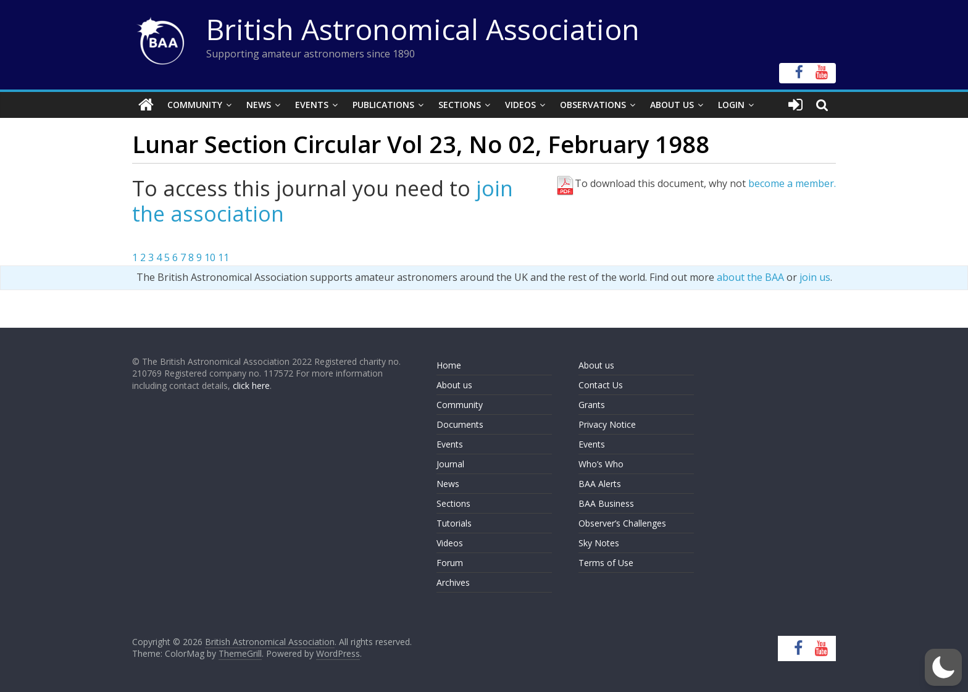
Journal (450, 464)
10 (209, 257)
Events (311, 104)
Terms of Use (605, 563)
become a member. (792, 183)
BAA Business (606, 503)
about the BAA (750, 277)
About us (454, 385)
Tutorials (454, 523)
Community (194, 104)
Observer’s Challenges (622, 523)
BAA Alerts (599, 484)
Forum (449, 563)
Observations (593, 104)
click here (251, 385)
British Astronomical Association (423, 29)
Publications (383, 104)
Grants (591, 405)
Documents (459, 424)
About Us (672, 104)
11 (223, 257)
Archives (453, 582)
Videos (520, 104)
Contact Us (600, 385)
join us (814, 277)
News (258, 104)
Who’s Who (601, 464)
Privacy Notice (607, 424)
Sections (459, 104)
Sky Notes (598, 543)
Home (448, 365)
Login (731, 104)
